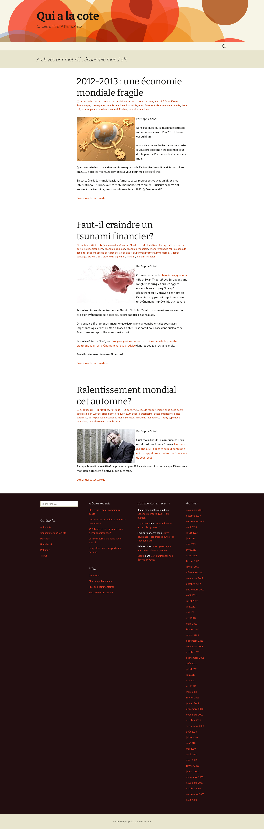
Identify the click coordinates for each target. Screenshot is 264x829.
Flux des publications (100, 581)
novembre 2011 (194, 646)
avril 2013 (191, 549)
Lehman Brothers (145, 252)
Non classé (46, 544)
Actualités (45, 527)
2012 (144, 101)
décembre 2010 (194, 709)
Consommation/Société (116, 245)
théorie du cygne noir (174, 275)
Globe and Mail (127, 252)
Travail (131, 101)
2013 (150, 101)
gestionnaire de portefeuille (102, 252)
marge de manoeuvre (147, 417)
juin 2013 (190, 538)
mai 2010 (191, 748)
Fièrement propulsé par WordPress (132, 821)
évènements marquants (167, 105)
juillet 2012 (192, 601)
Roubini (123, 109)
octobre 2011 (193, 652)
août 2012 (191, 595)
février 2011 (192, 697)
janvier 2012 (192, 635)
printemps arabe (91, 109)
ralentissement (109, 109)
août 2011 (191, 663)
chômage (97, 105)
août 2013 (191, 527)
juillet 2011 (192, 669)
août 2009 (191, 799)
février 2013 (192, 561)
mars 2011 (191, 691)
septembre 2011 (195, 657)
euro (141, 105)
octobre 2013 (193, 515)
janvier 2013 (192, 566)
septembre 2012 (195, 589)
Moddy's (165, 417)
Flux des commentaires (101, 586)
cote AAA (132, 409)
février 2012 (192, 629)
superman (143, 523)
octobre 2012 (193, 583)
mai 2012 (191, 612)
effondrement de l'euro (162, 248)
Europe (149, 105)
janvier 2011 (192, 703)
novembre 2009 (194, 782)
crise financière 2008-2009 (116, 413)
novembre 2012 (194, 578)
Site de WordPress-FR (101, 592)
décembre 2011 (194, 640)
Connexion (94, 575)
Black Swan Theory (156, 245)
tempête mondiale (139, 109)
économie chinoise (114, 248)
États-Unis (131, 105)
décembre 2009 (194, 777)
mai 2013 (191, 544)
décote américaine (142, 413)
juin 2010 (190, 743)
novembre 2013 (194, 510)
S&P (118, 421)
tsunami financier (145, 256)
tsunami (130, 256)
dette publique (97, 417)
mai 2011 (191, 680)
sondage (81, 256)
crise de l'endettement (151, 409)
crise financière (94, 248)
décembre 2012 (194, 572)
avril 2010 (191, 754)
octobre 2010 (193, 720)
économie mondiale (114, 105)
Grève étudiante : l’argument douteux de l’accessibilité (156, 536)
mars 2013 (191, 555)
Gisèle (141, 555)
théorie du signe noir (114, 256)
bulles (171, 245)
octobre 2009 (193, 788)
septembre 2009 (195, 794)
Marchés (111, 101)
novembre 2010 (194, 714)
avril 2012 (191, 618)
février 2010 (192, 765)
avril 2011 (191, 686)
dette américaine (163, 413)
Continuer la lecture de (93, 198)
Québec (175, 252)
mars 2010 (191, 760)
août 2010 (191, 731)
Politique (122, 101)
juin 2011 (190, 674)
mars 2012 (191, 623)
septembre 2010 (195, 726)
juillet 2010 (192, 737)
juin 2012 (190, 606)
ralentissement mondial (102, 421)
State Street (94, 256)
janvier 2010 (192, 771)
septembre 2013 (195, 521)
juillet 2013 (192, 532)
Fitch (131, 417)
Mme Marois (162, 252)
